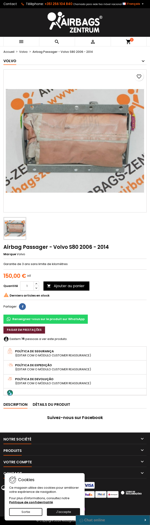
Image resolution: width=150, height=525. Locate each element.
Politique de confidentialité (31, 502)
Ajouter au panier (66, 286)
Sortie (25, 512)
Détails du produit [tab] (51, 404)
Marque (9, 254)
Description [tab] (15, 404)
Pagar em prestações (24, 330)
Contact (10, 4)
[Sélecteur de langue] (134, 4)
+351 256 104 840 (58, 4)
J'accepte (63, 512)
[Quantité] (27, 286)
